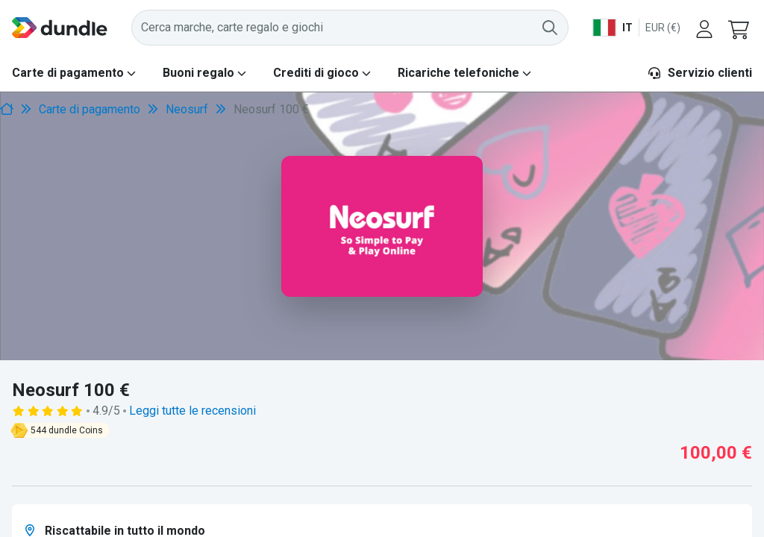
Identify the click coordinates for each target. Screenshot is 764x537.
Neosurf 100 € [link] (271, 109)
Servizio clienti (699, 73)
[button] (740, 28)
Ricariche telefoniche (458, 73)
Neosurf (187, 109)
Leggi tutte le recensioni (192, 410)
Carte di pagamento (68, 73)
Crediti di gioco (316, 73)
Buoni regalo (198, 73)
